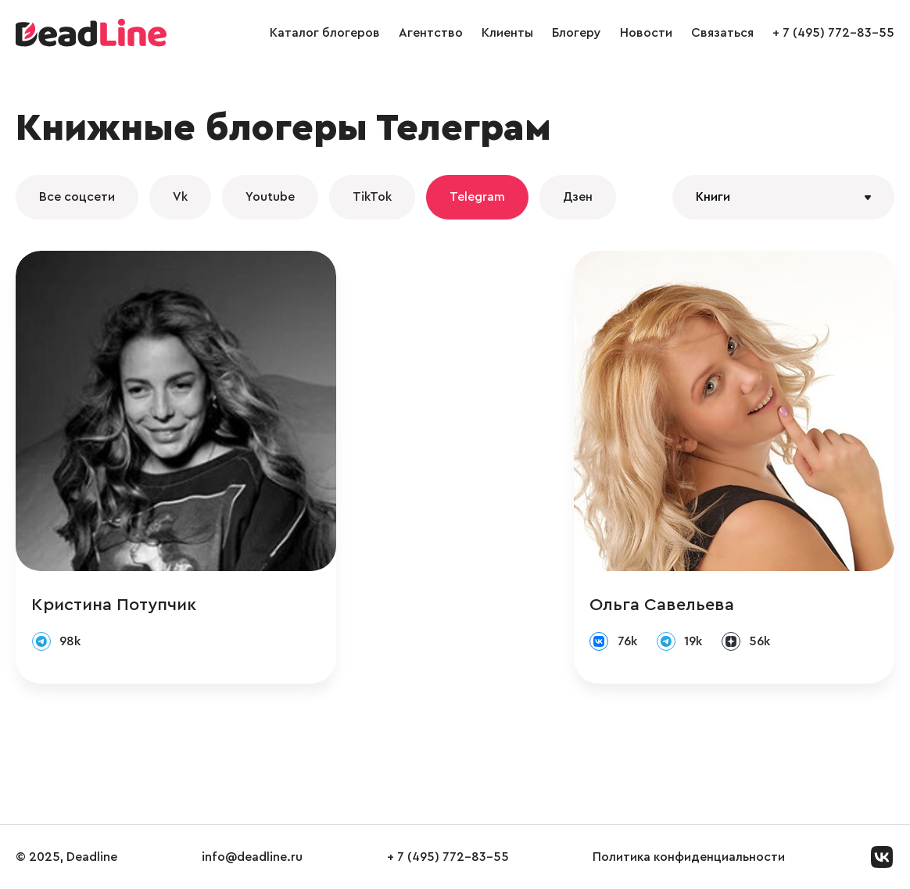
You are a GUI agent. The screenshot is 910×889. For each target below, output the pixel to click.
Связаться (722, 33)
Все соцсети (77, 197)
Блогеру (576, 33)
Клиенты (507, 33)
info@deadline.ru (252, 857)
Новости (646, 33)
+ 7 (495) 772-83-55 (833, 33)
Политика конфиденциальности (689, 857)
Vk (180, 197)
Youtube (270, 197)
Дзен (578, 197)
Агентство (431, 33)
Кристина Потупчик (113, 604)
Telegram (477, 197)
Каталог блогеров (325, 33)
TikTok (372, 197)
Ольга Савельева (661, 604)
